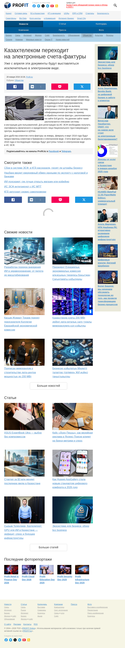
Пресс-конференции (95, 613)
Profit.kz (29, 77)
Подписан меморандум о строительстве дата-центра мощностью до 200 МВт (20, 372)
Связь (17, 35)
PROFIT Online (28, 628)
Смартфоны (11, 18)
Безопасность (103, 13)
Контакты (27, 624)
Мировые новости (33, 39)
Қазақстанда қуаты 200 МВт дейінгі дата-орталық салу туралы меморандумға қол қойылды (72, 321)
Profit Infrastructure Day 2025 (82, 579)
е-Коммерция (50, 18)
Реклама (17, 624)
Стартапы (90, 13)
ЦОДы (66, 13)
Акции (39, 616)
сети (62, 613)
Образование (74, 35)
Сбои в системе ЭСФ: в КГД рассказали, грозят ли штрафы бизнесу (43, 168)
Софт (47, 35)
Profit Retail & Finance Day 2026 (11, 579)
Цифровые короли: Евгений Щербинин (107, 262)
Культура (99, 35)
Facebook (54, 151)
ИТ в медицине (54, 13)
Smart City (81, 18)
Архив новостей (62, 39)
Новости (23, 24)
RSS (36, 624)
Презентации (92, 610)
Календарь (101, 24)
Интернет (28, 35)
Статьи (62, 24)
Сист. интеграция (61, 610)
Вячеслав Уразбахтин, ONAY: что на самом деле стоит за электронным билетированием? (107, 130)
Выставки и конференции (97, 607)
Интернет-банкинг (66, 18)
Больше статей (48, 547)
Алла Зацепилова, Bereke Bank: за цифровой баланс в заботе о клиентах (108, 94)
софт (14, 616)
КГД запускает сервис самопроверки (25, 191)
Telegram (66, 151)
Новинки (19, 39)
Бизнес (9, 35)
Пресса (62, 30)
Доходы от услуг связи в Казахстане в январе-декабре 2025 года (107, 165)
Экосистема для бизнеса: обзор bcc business (106, 65)
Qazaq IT (48, 39)
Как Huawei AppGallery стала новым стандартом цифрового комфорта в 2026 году (69, 483)
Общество (87, 35)
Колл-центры (35, 18)
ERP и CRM (77, 13)
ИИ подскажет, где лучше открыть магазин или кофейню (36, 181)
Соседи (9, 39)
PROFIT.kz (27, 631)
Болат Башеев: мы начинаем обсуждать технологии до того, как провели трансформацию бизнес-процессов (108, 295)
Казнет (9, 13)
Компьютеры (59, 607)
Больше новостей (48, 385)
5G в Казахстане (37, 13)
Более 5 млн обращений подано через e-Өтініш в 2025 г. (87, 6)
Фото (101, 30)
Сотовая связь (21, 13)
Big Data (22, 18)
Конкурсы (41, 613)
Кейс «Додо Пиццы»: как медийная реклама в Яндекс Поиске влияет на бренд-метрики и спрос (72, 436)
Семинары (41, 610)
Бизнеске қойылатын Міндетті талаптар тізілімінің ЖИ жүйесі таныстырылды (70, 372)
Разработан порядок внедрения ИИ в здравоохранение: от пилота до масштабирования (23, 271)
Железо (38, 35)
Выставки (41, 607)
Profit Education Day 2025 (47, 579)
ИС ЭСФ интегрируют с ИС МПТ (22, 186)
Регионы (109, 35)
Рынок (23, 610)
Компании (24, 30)
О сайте (7, 624)
